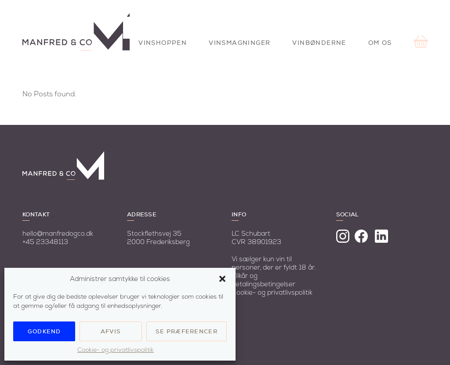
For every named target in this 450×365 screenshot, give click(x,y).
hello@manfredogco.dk (57, 234)
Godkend (44, 331)
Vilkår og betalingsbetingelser (263, 280)
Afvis (111, 331)
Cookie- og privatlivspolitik (115, 350)
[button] (222, 278)
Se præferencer (187, 331)
